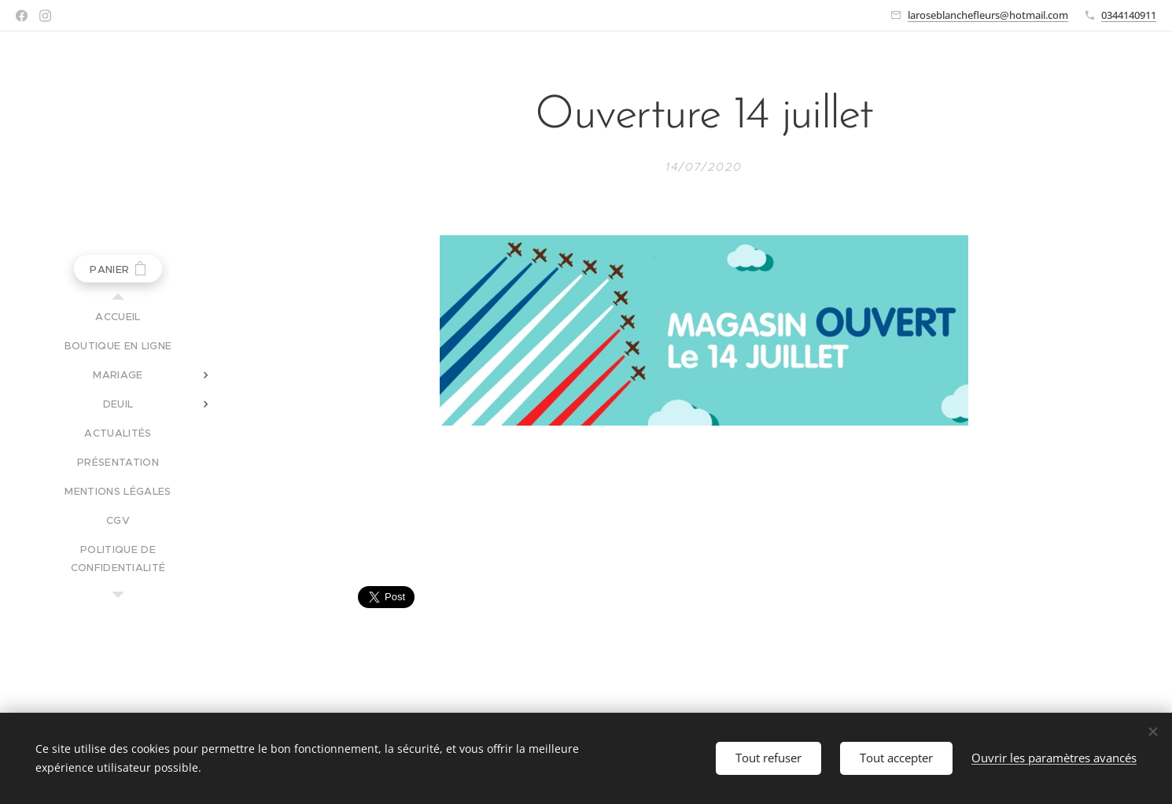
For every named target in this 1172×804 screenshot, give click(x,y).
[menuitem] (118, 317)
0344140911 (1128, 15)
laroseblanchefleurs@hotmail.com (988, 15)
